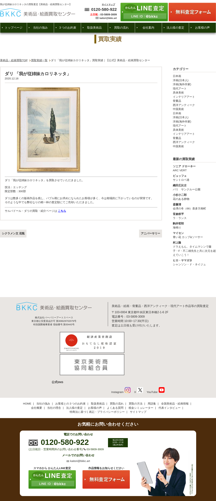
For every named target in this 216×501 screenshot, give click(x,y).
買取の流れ (121, 27)
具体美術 (178, 92)
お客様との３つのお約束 (70, 378)
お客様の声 (202, 27)
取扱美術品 (94, 27)
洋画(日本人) (180, 80)
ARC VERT (194, 168)
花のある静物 (194, 197)
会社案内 (148, 27)
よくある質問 (115, 382)
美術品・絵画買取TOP (14, 60)
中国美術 (178, 109)
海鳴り (194, 225)
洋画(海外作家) (182, 84)
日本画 (177, 76)
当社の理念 (54, 382)
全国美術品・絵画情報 (175, 378)
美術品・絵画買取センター (102, 487)
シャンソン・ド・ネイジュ (194, 262)
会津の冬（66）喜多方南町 (194, 206)
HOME (27, 378)
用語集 (152, 378)
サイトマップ (108, 4)
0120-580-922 (104, 9)
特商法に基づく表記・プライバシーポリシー (97, 386)
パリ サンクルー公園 (194, 187)
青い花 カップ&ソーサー (194, 235)
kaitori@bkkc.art (108, 18)
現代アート (180, 88)
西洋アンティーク (184, 105)
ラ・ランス (194, 216)
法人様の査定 (175, 27)
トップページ (13, 27)
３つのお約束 (67, 27)
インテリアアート (184, 96)
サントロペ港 (194, 178)
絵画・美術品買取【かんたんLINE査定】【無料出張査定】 (37, 12)
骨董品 (177, 100)
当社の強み (40, 27)
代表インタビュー (170, 382)
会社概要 (36, 382)
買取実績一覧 (39, 60)
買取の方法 (136, 378)
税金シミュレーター (141, 382)
